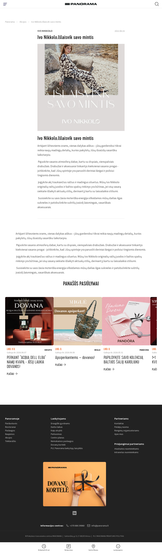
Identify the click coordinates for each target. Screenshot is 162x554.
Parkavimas (56, 434)
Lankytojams (58, 418)
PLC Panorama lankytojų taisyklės (67, 448)
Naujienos (10, 434)
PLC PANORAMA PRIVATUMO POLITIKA (108, 536)
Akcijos (23, 21)
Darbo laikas (57, 426)
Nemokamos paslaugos (62, 441)
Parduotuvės (11, 423)
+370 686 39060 (75, 525)
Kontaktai (119, 423)
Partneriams (121, 418)
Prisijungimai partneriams (129, 443)
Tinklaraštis (10, 441)
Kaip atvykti (56, 430)
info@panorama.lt (98, 525)
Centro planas (57, 437)
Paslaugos (10, 430)
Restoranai (10, 426)
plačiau (10, 374)
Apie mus (118, 434)
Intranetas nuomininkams (126, 452)
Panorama (10, 21)
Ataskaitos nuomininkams (126, 448)
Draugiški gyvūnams (60, 423)
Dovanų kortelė (58, 444)
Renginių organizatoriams (126, 430)
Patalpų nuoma (121, 426)
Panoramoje (12, 418)
